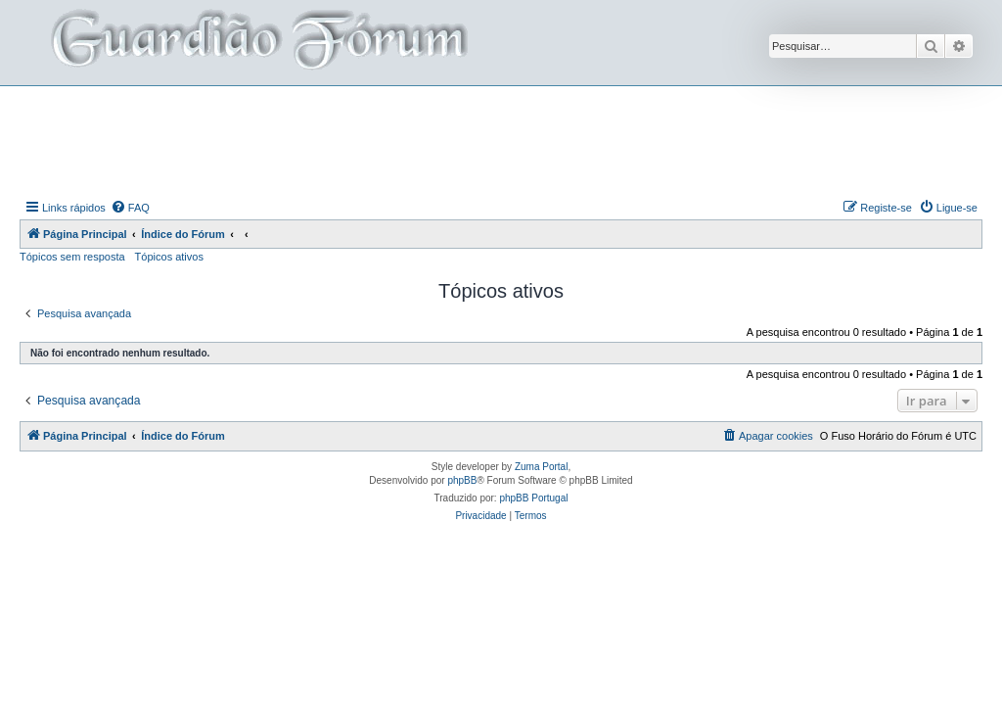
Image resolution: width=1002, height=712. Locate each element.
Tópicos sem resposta (72, 256)
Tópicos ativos (169, 256)
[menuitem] (130, 207)
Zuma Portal (541, 466)
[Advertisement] (501, 140)
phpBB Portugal (533, 498)
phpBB (462, 480)
